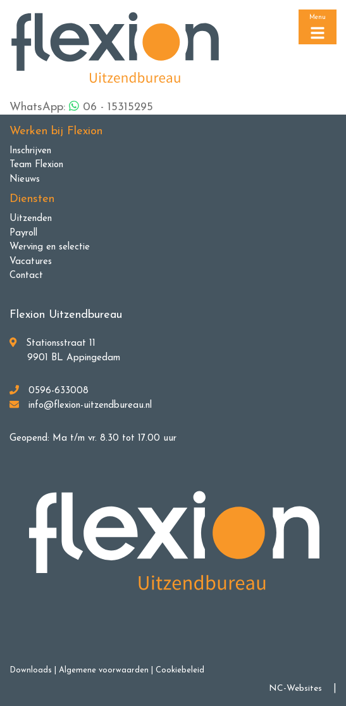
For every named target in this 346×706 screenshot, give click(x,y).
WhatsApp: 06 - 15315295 (81, 106)
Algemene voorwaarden (104, 670)
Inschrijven (30, 151)
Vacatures (30, 262)
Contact (26, 276)
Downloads (30, 670)
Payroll (23, 233)
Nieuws (24, 179)
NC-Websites (295, 688)
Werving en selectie (49, 247)
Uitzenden (30, 219)
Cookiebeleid (180, 670)
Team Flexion (36, 165)
